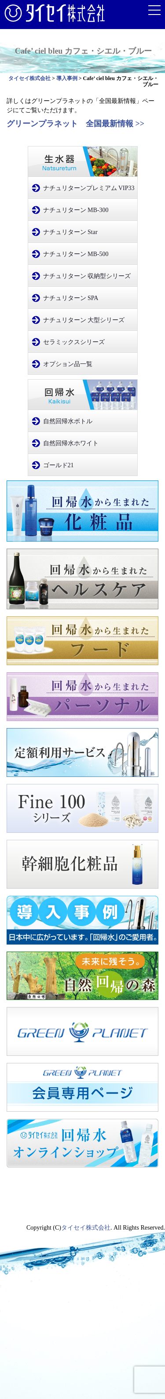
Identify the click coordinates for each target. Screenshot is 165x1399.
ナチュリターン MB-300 (76, 210)
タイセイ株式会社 (85, 1227)
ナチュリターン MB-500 (76, 254)
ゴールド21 (58, 465)
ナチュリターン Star (70, 232)
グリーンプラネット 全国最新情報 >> (79, 123)
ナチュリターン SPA (71, 298)
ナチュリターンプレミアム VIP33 (89, 188)
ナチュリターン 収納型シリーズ (87, 276)
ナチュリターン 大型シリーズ (84, 320)
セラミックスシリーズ (74, 342)
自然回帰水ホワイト (71, 443)
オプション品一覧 (67, 364)
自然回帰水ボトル (67, 421)
